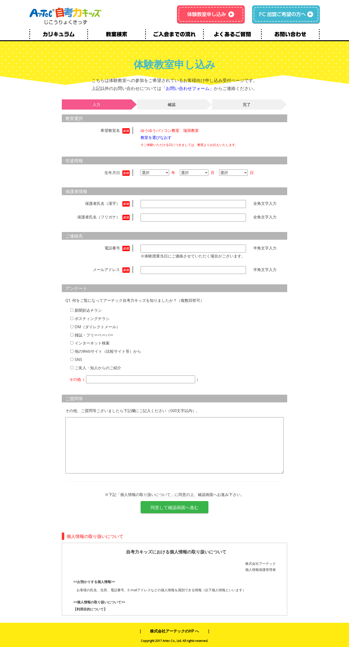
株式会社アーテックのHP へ (174, 631)
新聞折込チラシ (88, 310)
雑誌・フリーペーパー (94, 335)
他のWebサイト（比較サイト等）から (108, 351)
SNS (78, 359)
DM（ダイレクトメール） (97, 326)
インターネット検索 (92, 343)
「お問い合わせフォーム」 (187, 88)
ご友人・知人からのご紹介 (98, 367)
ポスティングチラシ (92, 318)
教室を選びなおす (156, 137)
